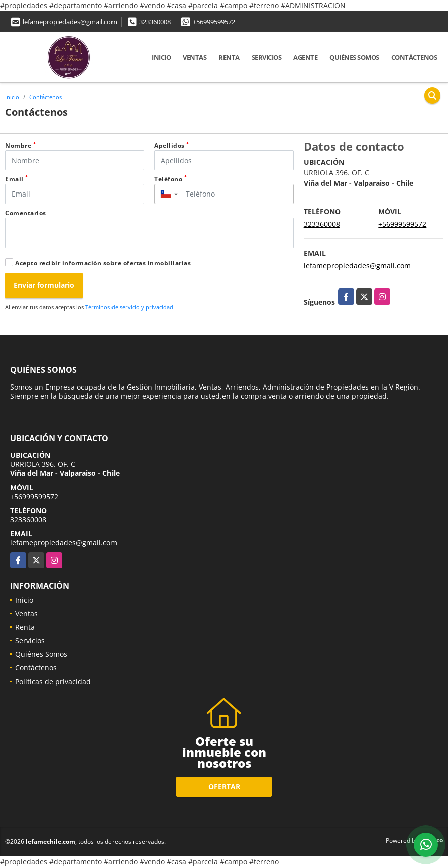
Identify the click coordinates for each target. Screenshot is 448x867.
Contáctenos (414, 57)
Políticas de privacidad (53, 681)
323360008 (155, 21)
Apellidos (171, 145)
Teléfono (170, 179)
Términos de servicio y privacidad (129, 307)
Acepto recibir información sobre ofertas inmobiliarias (103, 263)
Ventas (194, 57)
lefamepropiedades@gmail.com (70, 21)
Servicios (267, 57)
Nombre (20, 145)
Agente (305, 57)
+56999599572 (214, 21)
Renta (229, 57)
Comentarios (25, 213)
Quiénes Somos (354, 57)
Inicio (161, 57)
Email (16, 179)
